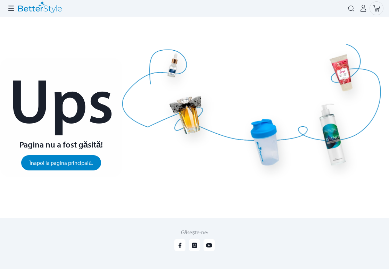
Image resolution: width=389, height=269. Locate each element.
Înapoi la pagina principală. (61, 162)
